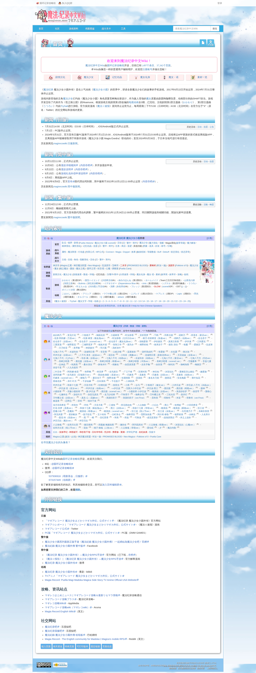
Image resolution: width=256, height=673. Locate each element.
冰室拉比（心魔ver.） (185, 424)
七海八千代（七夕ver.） (64, 358)
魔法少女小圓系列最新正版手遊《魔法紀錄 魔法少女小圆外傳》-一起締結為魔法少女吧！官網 (96, 541)
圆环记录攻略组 (46, 3)
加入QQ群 (65, 3)
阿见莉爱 (58, 414)
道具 (151, 246)
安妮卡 (152, 432)
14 (144, 301)
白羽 (73, 436)
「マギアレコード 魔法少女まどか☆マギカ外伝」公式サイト (78, 520)
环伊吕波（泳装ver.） (63, 355)
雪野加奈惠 (146, 414)
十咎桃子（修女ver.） (156, 385)
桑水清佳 (88, 364)
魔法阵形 (72, 252)
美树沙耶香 (64, 361)
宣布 (70, 181)
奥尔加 (186, 352)
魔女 (148, 98)
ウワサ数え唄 (110, 293)
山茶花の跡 (189, 280)
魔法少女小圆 (100, 89)
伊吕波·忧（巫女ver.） (69, 388)
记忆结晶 (117, 77)
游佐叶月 (77, 394)
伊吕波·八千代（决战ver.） (199, 385)
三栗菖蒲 (57, 344)
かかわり (188, 102)
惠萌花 (168, 378)
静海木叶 (102, 364)
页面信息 (107, 646)
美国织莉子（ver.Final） (134, 398)
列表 (126, 326)
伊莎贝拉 (83, 420)
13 (139, 301)
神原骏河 (90, 348)
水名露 (174, 352)
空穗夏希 (192, 361)
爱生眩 (150, 428)
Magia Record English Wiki (59, 611)
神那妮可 (73, 432)
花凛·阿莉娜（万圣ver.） (65, 338)
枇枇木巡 (102, 344)
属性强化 (76, 246)
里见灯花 (71, 335)
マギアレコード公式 (56, 528)
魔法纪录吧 (51, 627)
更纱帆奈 (73, 414)
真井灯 (184, 394)
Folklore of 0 (181, 265)
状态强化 (175, 252)
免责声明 (200, 668)
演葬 (112, 286)
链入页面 (46, 646)
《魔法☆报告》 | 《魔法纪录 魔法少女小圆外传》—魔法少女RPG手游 (83, 559)
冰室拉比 (169, 371)
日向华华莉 (97, 432)
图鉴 (110, 331)
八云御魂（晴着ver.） (159, 424)
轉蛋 (212, 204)
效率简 (164, 274)
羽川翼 (103, 348)
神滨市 (56, 265)
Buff (159, 252)
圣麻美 (142, 375)
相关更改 (57, 646)
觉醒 (162, 243)
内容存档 (85, 165)
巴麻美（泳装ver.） (161, 375)
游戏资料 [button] (73, 28)
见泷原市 (106, 265)
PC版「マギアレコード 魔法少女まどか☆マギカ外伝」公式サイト (81, 533)
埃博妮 (178, 405)
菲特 (80, 401)
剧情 (76, 243)
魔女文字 (82, 301)
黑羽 (67, 436)
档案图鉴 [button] (90, 28)
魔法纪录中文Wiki (95, 65)
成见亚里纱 (152, 417)
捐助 (77, 489)
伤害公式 (90, 252)
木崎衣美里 (204, 411)
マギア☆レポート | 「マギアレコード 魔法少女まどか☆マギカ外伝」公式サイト (89, 524)
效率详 (172, 274)
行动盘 (81, 252)
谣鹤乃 (182, 335)
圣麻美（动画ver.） (185, 375)
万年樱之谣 (155, 394)
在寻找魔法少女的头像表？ (55, 442)
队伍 (64, 243)
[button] (210, 42)
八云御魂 (57, 424)
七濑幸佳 (63, 394)
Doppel (126, 252)
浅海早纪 (63, 432)
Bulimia (82, 283)
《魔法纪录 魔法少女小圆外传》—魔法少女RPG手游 (73, 555)
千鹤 (156, 335)
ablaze (121, 297)
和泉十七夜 (72, 385)
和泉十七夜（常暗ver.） (144, 408)
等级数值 (151, 252)
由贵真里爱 (130, 364)
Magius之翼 (66, 265)
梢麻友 (115, 364)
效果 (133, 252)
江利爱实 (201, 341)
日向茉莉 (101, 381)
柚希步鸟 (140, 394)
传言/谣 (100, 268)
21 (172, 301)
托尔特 (107, 432)
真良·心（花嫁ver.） (90, 398)
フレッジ (135, 286)
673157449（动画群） (61, 480)
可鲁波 (138, 417)
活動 (206, 204)
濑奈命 (123, 424)
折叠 (209, 238)
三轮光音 (171, 394)
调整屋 (115, 268)
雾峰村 (153, 265)
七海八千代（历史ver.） (201, 358)
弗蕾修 (115, 432)
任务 (117, 246)
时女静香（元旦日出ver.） (124, 338)
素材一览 (202, 77)
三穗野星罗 (87, 344)
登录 (219, 3)
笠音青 (104, 352)
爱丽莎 (197, 344)
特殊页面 (69, 646)
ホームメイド (151, 280)
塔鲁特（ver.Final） (195, 398)
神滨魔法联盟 (80, 265)
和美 (116, 417)
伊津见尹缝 (132, 432)
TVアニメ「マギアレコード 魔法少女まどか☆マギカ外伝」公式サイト (83, 576)
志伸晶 (62, 364)
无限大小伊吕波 (133, 388)
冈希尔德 (168, 335)
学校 (90, 301)
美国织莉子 (111, 398)
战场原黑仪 (169, 417)
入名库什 (205, 414)
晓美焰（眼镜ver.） (182, 408)
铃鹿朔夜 (126, 378)
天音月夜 (98, 405)
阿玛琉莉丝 (137, 424)
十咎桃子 (86, 335)
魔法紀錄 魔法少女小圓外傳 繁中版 (64, 546)
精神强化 (66, 246)
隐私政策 (172, 668)
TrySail (64, 106)
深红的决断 (93, 283)
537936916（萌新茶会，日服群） (67, 476)
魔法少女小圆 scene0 (105, 243)
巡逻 (130, 246)
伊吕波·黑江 (152, 388)
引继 (169, 246)
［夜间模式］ (212, 668)
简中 (135, 243)
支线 (70, 259)
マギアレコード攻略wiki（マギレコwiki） (67, 607)
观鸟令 (130, 344)
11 (131, 301)
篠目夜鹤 (88, 424)
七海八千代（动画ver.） (117, 358)
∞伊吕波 (116, 388)
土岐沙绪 (117, 352)
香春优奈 (57, 381)
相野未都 (111, 378)
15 (148, 301)
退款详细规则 (68, 165)
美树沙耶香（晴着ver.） (111, 361)
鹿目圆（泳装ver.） (85, 361)
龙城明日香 (89, 352)
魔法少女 (89, 77)
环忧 (86, 405)
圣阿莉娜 (57, 375)
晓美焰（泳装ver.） (161, 391)
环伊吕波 (57, 385)
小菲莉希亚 (192, 405)
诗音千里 (57, 367)
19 (164, 301)
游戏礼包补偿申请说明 (73, 173)
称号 (163, 246)
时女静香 (129, 335)
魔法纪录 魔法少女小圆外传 (60, 572)
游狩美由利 (147, 352)
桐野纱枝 (144, 344)
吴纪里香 (104, 417)
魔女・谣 (173, 77)
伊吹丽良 (158, 341)
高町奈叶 (116, 348)
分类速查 (124, 274)
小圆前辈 (57, 391)
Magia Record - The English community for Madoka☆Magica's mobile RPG (85, 639)
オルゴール (83, 297)
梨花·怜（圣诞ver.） (68, 417)
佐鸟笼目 (113, 371)
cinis (144, 283)
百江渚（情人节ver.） (141, 411)
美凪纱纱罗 (181, 391)
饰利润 (171, 364)
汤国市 (171, 265)
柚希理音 (131, 414)
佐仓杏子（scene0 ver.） (91, 341)
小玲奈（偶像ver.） (130, 355)
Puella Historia (86, 243)
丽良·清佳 (173, 344)
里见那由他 (126, 405)
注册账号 (147, 69)
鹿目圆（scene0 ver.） (112, 391)
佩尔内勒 (172, 428)
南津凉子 (158, 344)
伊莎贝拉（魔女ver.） (63, 420)
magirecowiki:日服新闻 (65, 143)
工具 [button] (123, 28)
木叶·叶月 (72, 381)
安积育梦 (144, 335)
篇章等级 (180, 243)
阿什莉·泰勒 (163, 414)
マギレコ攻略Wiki (54, 603)
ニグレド (135, 293)
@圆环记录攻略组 (61, 464)
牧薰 (186, 344)
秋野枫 (88, 371)
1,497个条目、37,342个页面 (155, 65)
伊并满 (188, 341)
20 (168, 301)
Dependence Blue (127, 283)
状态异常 (185, 252)
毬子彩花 (87, 414)
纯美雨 (74, 364)
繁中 (129, 243)
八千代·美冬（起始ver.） (90, 355)
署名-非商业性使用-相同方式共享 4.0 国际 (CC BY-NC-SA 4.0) (187, 665)
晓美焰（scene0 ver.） (114, 411)
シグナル (166, 283)
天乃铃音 (63, 348)
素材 (158, 274)
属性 (64, 252)
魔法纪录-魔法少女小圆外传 (60, 563)
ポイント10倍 (68, 290)
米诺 (178, 398)
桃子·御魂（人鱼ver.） (104, 428)
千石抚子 (116, 381)
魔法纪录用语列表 (106, 306)
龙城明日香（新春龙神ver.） (158, 355)
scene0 (166, 286)
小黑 (127, 385)
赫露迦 (203, 371)
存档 (130, 555)
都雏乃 (83, 378)
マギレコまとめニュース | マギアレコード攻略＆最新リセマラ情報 (81, 595)
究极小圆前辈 (73, 391)
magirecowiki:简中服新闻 (66, 186)
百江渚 (201, 408)
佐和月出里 (72, 424)
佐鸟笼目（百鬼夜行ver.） (79, 375)
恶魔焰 (70, 411)
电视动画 (134, 102)
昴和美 (155, 398)
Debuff (166, 252)
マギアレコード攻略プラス (59, 599)
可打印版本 (82, 646)
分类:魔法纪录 (124, 306)
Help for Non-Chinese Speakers (147, 306)
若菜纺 (139, 378)
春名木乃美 (153, 378)
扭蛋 (206, 127)
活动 (199, 127)
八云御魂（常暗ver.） (131, 428)
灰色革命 (121, 286)
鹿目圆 (167, 388)
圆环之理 (91, 268)
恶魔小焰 (57, 411)
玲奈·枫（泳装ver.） (90, 358)
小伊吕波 (176, 385)
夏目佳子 (97, 378)
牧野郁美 (179, 414)
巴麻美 (130, 375)
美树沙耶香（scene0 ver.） (169, 361)
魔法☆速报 (103, 106)
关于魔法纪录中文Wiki (187, 668)
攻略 (179, 274)
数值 (85, 274)
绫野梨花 (71, 344)
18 (160, 301)
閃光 (196, 293)
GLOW (157, 286)
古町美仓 (116, 414)
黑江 (166, 405)
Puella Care (125, 268)
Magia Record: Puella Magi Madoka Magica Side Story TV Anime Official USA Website (90, 580)
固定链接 (95, 646)
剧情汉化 (60, 77)
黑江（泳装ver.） (119, 408)
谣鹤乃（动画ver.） (183, 338)
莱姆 (122, 432)
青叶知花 (196, 378)
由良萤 (159, 364)
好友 (157, 246)
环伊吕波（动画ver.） (96, 388)
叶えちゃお (81, 286)
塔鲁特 (167, 398)
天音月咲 (88, 385)
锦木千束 (92, 401)
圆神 (203, 388)
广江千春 (128, 371)
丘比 (55, 432)
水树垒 (192, 414)
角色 (76, 259)
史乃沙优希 (109, 394)
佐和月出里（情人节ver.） (65, 428)
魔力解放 (191, 243)
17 (156, 301)
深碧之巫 (68, 283)
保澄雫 (196, 391)
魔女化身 (145, 77)
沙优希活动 (107, 280)
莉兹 (127, 417)
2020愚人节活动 (96, 286)
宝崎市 (115, 265)
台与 (138, 385)
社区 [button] (57, 28)
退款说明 (66, 169)
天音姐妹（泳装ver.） (188, 355)
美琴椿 (76, 348)
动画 (96, 301)
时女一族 (161, 265)
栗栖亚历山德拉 (186, 371)
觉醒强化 (84, 259)
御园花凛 (100, 335)
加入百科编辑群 (110, 484)
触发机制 (141, 252)
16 (152, 301)
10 (127, 301)
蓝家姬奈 (131, 352)
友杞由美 (143, 432)
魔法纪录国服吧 (53, 631)
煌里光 (116, 385)
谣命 (86, 428)
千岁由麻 (87, 381)
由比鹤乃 (57, 335)
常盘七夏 (207, 361)
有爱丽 (161, 352)
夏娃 (72, 268)
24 (185, 301)
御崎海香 (185, 364)
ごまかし (66, 293)
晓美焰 (164, 408)
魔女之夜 (80, 268)
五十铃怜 (102, 414)
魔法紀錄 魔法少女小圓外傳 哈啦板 (64, 635)
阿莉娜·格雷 (73, 371)
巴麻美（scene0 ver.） (63, 378)
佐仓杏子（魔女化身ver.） (121, 341)
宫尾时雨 (142, 371)
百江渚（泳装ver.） (167, 411)
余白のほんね (124, 280)
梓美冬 (75, 405)
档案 (145, 246)
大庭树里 (115, 335)
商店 (123, 246)
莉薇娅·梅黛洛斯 (106, 424)
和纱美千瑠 (85, 432)
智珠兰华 (117, 344)
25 (189, 301)
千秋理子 (125, 394)
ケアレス (160, 293)
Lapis (179, 293)
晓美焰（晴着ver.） (89, 411)
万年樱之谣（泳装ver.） (64, 398)
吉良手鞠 (145, 364)
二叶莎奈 (57, 371)
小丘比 (155, 405)
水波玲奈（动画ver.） (145, 358)
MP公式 (99, 252)
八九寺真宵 (72, 367)
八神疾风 (130, 381)
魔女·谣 (150, 274)
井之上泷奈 (185, 417)
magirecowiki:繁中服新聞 (66, 217)
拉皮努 (209, 344)
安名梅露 (181, 378)
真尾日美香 (173, 341)
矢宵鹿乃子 (187, 411)
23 (180, 301)
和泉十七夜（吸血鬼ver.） (92, 408)
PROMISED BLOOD (137, 265)
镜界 (70, 243)
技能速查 (77, 274)
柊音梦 (100, 371)
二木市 (123, 265)
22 (176, 301)
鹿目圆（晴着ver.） (185, 388)
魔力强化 (153, 243)
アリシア (87, 293)
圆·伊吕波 (90, 391)
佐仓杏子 (202, 338)
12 (135, 301)
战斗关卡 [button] (106, 28)
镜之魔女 (64, 268)
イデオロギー (110, 283)
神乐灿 (156, 371)
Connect (110, 252)
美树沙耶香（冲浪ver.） (139, 361)
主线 (64, 259)
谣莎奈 (111, 355)
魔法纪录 (48, 89)
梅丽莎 (198, 364)
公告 (212, 127)
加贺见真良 (93, 394)
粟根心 (208, 391)
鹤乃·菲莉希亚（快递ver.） (155, 338)
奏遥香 (56, 401)
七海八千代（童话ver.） (173, 358)
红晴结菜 (102, 385)
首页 (41, 28)
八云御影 (142, 405)
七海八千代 (58, 352)
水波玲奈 (74, 352)
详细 (91, 274)
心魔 (108, 268)
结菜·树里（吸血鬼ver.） (94, 338)
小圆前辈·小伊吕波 (137, 391)
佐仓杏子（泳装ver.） (63, 341)
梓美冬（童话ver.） (200, 335)
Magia (118, 252)
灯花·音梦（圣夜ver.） (63, 408)
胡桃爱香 (143, 341)
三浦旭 (112, 405)
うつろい (48, 106)
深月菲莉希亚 (59, 405)
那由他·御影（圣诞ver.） (109, 375)
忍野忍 (68, 401)
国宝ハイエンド (92, 280)
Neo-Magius (93, 265)
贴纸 (186, 274)
